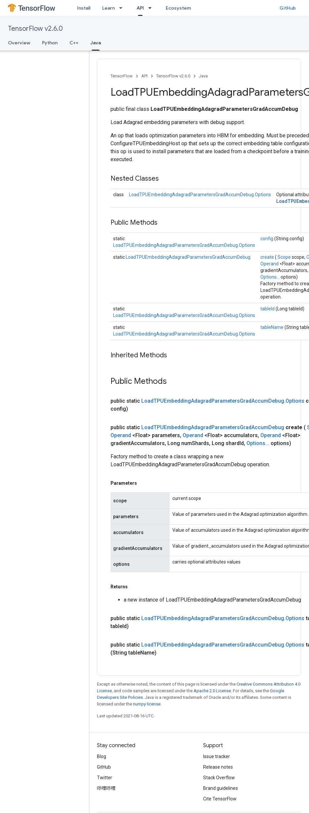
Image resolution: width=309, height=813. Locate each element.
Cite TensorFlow (220, 798)
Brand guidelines (220, 788)
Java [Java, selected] (95, 43)
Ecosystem (178, 8)
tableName (272, 327)
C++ (73, 43)
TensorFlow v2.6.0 (35, 28)
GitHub (288, 8)
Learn (108, 8)
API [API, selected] (140, 8)
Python (50, 43)
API (144, 75)
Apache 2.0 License (212, 690)
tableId (268, 308)
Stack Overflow (219, 777)
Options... (270, 277)
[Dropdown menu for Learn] (123, 8)
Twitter (104, 777)
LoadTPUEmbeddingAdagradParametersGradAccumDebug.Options (200, 194)
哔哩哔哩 (106, 788)
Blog (101, 756)
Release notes (218, 767)
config (267, 238)
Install (83, 8)
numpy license (146, 703)
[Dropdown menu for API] (152, 8)
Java (203, 75)
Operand (270, 263)
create (267, 257)
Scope (285, 257)
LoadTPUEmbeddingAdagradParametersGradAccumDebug (188, 257)
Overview (19, 43)
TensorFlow (121, 75)
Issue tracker (216, 756)
